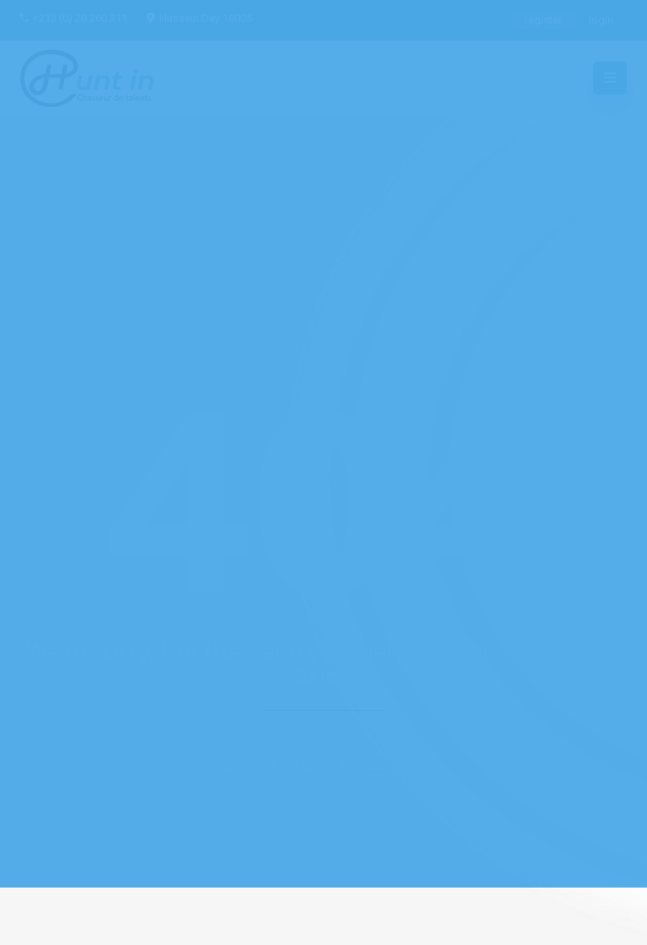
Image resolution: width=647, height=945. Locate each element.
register (543, 19)
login (601, 19)
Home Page (401, 765)
